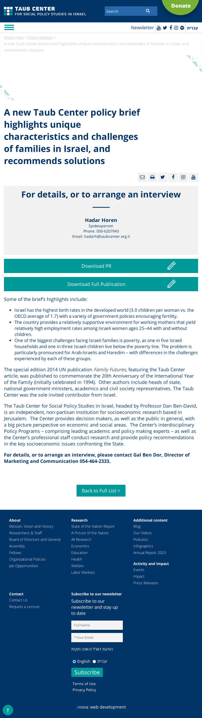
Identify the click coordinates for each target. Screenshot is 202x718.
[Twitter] (165, 27)
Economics (80, 545)
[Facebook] (170, 27)
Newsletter (142, 27)
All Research (81, 539)
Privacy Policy (84, 689)
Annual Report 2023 (149, 552)
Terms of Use (84, 683)
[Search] (131, 11)
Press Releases (145, 582)
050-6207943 (108, 231)
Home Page (14, 37)
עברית (100, 661)
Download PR (96, 266)
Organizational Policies (27, 559)
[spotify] (182, 27)
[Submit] (148, 10)
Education (79, 552)
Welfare (77, 565)
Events (138, 569)
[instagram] (176, 27)
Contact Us (18, 599)
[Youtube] (159, 27)
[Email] (142, 177)
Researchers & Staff (25, 532)
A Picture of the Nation (90, 532)
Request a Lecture (24, 606)
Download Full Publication (96, 284)
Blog (136, 526)
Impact (139, 576)
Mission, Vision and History (31, 526)
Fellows (15, 552)
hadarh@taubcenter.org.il (107, 236)
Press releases (40, 37)
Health (76, 559)
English (81, 661)
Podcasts (140, 539)
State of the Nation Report (93, 526)
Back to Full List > (101, 490)
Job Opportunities (23, 565)
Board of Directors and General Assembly (34, 542)
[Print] (152, 177)
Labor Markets (83, 572)
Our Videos (142, 532)
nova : (83, 707)
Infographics (143, 545)
